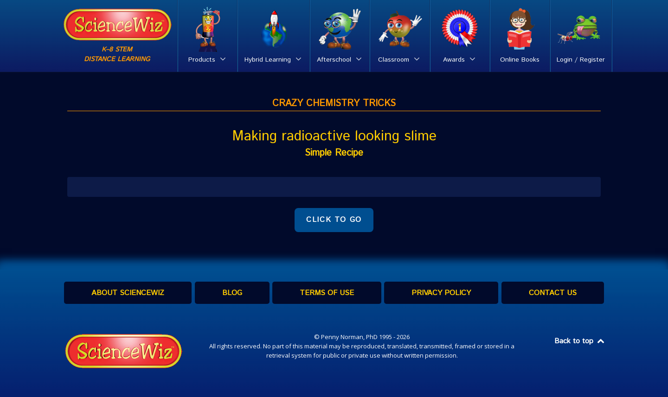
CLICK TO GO (334, 219)
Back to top (579, 341)
